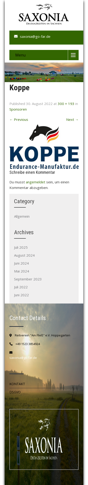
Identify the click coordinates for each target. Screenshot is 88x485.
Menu (20, 55)
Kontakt (17, 384)
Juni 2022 (21, 295)
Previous (18, 119)
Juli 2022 (21, 287)
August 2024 (24, 255)
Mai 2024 (21, 271)
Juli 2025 (21, 247)
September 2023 (28, 279)
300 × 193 (66, 103)
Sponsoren (18, 109)
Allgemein (22, 216)
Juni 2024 (21, 263)
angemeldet (35, 182)
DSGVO (15, 392)
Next (72, 119)
